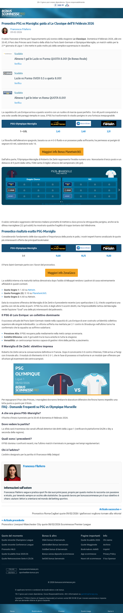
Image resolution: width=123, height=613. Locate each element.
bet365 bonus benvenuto (53, 558)
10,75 (83, 255)
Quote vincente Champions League (17, 540)
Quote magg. (86, 611)
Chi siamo (107, 540)
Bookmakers (37, 611)
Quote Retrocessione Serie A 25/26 (17, 558)
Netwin (31, 290)
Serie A (111, 611)
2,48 (83, 131)
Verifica (17, 63)
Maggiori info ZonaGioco (61, 273)
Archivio (106, 544)
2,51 (109, 131)
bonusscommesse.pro (28, 569)
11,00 (58, 255)
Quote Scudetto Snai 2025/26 (15, 554)
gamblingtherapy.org (89, 594)
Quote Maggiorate (89, 544)
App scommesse (88, 554)
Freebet (61, 611)
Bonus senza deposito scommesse (58, 554)
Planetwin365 (39, 293)
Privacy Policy (109, 554)
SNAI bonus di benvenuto (53, 540)
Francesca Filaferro (34, 466)
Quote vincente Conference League (17, 544)
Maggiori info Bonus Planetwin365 (61, 151)
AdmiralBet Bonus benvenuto (55, 544)
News (12, 611)
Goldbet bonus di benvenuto (54, 549)
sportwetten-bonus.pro (29, 572)
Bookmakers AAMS (89, 549)
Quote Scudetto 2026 (90, 540)
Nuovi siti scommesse (91, 558)
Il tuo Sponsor (109, 558)
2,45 (58, 131)
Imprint (106, 549)
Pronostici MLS (8, 549)
